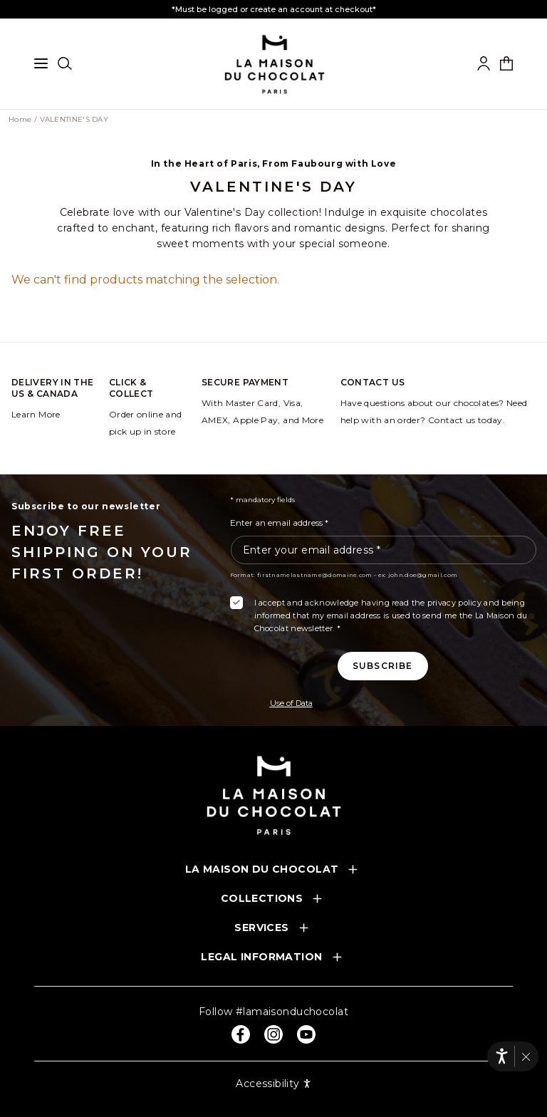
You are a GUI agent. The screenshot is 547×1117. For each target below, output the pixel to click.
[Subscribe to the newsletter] (383, 666)
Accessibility (273, 1083)
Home (20, 119)
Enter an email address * (279, 522)
